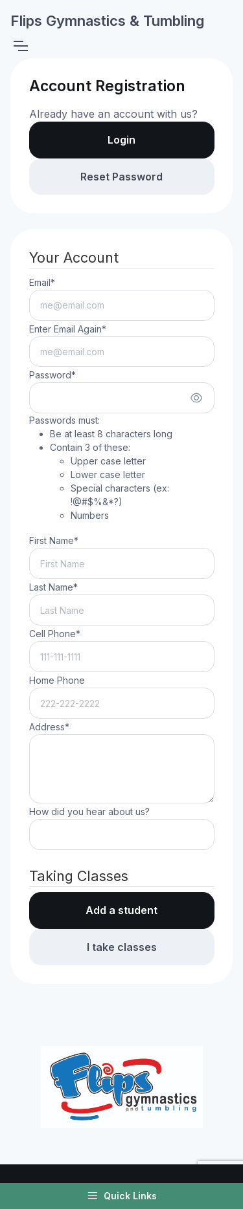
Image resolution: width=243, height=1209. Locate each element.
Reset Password (121, 176)
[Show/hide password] (196, 397)
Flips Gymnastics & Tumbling (107, 20)
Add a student (121, 910)
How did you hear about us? (89, 811)
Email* (42, 282)
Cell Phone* (54, 633)
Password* (52, 374)
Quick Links (122, 1196)
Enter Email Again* (67, 328)
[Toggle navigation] (20, 46)
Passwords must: (121, 468)
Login (121, 139)
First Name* (53, 540)
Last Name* (53, 587)
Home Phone (57, 680)
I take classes (122, 947)
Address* (49, 726)
